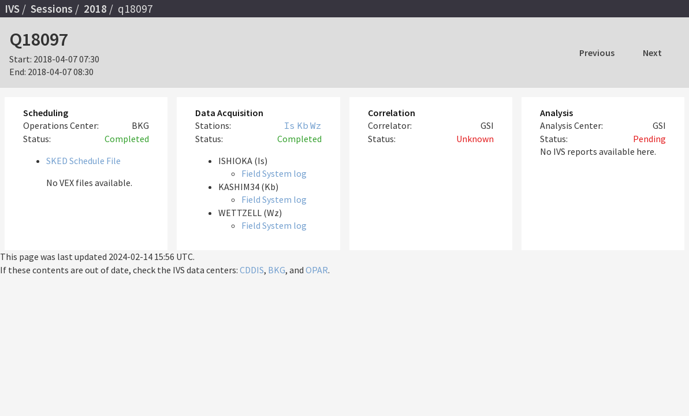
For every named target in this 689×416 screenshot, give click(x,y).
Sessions (52, 9)
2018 (95, 9)
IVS (12, 9)
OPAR (317, 270)
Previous (596, 52)
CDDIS (252, 270)
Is (289, 125)
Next (652, 52)
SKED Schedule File (83, 160)
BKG (276, 270)
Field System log (274, 173)
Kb (302, 125)
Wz (316, 125)
